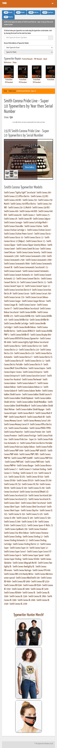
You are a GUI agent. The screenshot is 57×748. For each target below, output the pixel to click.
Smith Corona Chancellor (13, 226)
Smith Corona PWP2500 (34, 462)
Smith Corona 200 (44, 192)
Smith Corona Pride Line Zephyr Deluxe (19, 447)
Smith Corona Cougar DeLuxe (33, 301)
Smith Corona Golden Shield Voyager (30, 409)
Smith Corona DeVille (28, 312)
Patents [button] (8, 17)
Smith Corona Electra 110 (32, 346)
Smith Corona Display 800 (40, 335)
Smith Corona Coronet (12, 271)
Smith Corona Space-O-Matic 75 (40, 525)
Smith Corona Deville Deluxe (25, 327)
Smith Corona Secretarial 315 (15, 499)
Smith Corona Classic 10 (13, 237)
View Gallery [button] (29, 167)
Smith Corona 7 (29, 215)
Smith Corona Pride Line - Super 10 (22, 439)
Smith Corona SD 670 (25, 480)
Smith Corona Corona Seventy (28, 252)
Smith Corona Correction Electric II (17, 290)
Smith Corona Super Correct (15, 552)
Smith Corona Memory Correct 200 (37, 421)
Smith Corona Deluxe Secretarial (26, 308)
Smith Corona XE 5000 (20, 589)
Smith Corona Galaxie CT (26, 383)
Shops (15, 62)
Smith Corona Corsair (21, 293)
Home (5, 91)
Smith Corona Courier (27, 305)
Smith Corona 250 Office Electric (23, 204)
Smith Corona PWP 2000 (13, 450)
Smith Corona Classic (42, 234)
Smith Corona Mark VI (17, 417)
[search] (28, 47)
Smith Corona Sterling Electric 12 (26, 544)
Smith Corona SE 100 (18, 488)
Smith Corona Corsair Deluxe (37, 297)
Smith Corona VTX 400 (41, 570)
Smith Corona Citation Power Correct (18, 234)
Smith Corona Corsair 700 (41, 293)
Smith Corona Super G (12, 555)
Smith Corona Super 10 (19, 548)
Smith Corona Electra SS (43, 357)
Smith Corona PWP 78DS (29, 454)
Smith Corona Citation (33, 226)
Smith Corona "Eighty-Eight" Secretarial (19, 192)
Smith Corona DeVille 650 (18, 320)
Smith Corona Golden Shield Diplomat (18, 398)
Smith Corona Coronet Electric (28, 279)
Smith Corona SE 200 (36, 488)
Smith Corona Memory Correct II (16, 424)
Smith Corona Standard (38, 529)
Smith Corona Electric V (33, 364)
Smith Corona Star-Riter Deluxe (16, 533)
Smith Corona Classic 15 (35, 241)
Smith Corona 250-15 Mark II (19, 207)
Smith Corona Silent (12, 503)
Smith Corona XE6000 (12, 593)
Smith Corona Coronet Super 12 (37, 286)
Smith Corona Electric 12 (34, 361)
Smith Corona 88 (25, 219)
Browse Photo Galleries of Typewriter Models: (16, 43)
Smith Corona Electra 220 (24, 353)
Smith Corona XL (28, 593)
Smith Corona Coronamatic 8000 (17, 264)
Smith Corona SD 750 (12, 484)
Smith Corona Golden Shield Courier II (36, 394)
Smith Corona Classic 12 (33, 237)
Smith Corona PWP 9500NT (22, 458)
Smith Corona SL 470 (34, 514)
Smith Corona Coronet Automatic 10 (18, 275)
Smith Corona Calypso (41, 219)
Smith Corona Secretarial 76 (39, 499)
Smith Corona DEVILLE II (26, 331)
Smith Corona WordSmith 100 (28, 578)
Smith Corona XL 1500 (18, 596)
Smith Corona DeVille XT (19, 335)
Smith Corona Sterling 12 (33, 537)
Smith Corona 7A (10, 219)
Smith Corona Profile (44, 447)
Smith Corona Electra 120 (29, 350)
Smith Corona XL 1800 (37, 596)
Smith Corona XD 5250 (40, 581)
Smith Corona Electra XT (14, 361)
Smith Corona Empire (37, 368)
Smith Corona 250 (30, 200)
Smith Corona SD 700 (43, 480)
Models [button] (20, 12)
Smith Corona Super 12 (38, 548)
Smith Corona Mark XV (36, 417)
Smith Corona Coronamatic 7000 (38, 260)
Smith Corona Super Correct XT (39, 552)
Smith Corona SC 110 (29, 473)
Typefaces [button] (47, 12)
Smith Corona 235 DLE (39, 196)
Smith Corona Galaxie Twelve (29, 391)
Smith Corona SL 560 (42, 518)
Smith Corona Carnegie (13, 222)
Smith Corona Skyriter (29, 510)
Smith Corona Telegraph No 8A (25, 563)
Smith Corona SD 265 (17, 477)
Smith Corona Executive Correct (33, 376)
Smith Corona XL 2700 (18, 604)
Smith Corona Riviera (43, 465)
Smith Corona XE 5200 (39, 589)
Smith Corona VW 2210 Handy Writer (18, 574)
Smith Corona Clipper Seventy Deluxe (31, 245)
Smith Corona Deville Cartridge (16, 323)
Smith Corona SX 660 (31, 559)
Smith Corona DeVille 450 (24, 316)
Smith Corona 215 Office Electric (16, 196)
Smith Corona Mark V (26, 413)
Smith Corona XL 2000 (26, 600)
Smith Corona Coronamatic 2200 (33, 256)
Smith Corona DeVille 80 (39, 320)
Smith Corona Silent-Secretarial (33, 507)
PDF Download (9, 82)
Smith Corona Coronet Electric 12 (33, 282)
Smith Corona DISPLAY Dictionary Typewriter (21, 338)
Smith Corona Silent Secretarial (33, 503)
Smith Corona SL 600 (12, 522)
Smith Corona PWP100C (14, 462)
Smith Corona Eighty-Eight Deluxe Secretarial (30, 342)
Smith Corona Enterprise (32, 372)
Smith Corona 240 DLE (12, 200)
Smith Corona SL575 (18, 525)
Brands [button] (8, 12)
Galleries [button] (33, 12)
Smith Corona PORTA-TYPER (39, 428)
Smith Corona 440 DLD (28, 211)
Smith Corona (12, 91)
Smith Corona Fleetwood (31, 379)
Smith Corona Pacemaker (18, 428)
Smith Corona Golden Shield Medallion (32, 402)
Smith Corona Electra (12, 346)
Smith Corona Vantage (22, 570)
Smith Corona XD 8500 (32, 585)
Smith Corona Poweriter (13, 432)
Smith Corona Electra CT (23, 357)
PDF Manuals (38, 59)
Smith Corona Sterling (12, 537)
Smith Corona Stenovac (39, 533)
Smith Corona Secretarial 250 (15, 495)
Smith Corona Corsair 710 (14, 297)
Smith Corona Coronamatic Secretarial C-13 (31, 267)
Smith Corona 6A (15, 215)
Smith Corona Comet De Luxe (27, 249)
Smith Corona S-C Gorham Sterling (32, 469)
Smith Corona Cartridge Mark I (35, 222)
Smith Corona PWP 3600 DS (35, 450)
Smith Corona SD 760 (30, 484)
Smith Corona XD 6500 (13, 585)
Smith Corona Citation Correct (39, 230)
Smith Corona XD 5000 (21, 581)
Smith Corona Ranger (25, 465)
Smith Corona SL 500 (24, 518)
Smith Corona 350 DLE (41, 207)
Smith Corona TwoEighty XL (23, 566)
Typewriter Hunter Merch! (28, 615)
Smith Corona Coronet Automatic (36, 271)
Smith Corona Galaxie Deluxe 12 (29, 387)
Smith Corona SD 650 (34, 477)
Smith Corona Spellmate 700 (16, 529)
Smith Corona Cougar (12, 301)
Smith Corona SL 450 (17, 514)
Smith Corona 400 (11, 211)
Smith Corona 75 (42, 215)
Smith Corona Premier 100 (34, 432)
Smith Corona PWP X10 (43, 458)
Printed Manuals (27, 59)
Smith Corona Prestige (27, 436)
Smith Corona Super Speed (32, 555)
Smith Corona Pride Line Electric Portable (36, 443)
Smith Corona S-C (11, 469)
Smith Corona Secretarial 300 (40, 495)
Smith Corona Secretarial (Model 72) (34, 492)
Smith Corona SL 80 (29, 522)
